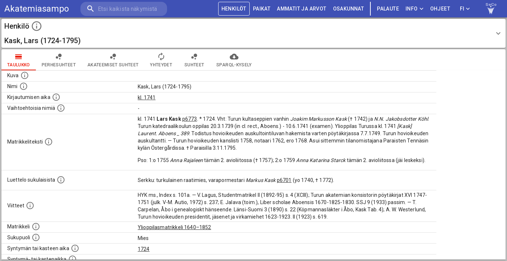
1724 (144, 249)
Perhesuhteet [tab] (59, 59)
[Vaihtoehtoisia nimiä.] (61, 108)
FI (465, 9)
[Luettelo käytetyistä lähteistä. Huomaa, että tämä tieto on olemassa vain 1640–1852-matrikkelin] (30, 205)
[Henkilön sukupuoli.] (36, 237)
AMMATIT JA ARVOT (301, 9)
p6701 (284, 180)
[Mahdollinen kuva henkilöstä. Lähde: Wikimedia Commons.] (24, 75)
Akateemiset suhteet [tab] (113, 59)
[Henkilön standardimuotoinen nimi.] (23, 86)
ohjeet (440, 9)
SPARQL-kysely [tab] (234, 59)
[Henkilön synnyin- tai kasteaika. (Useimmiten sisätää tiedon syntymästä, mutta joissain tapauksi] (75, 248)
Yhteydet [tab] (161, 59)
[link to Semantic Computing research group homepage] (491, 9)
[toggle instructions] (36, 26)
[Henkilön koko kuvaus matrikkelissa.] (48, 142)
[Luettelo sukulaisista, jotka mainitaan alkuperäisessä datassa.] (61, 180)
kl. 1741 (146, 97)
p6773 (189, 119)
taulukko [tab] (18, 59)
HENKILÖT (234, 9)
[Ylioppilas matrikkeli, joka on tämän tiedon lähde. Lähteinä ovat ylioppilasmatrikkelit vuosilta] (36, 226)
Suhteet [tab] (194, 59)
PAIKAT (261, 9)
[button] (253, 33)
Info (415, 9)
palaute (388, 9)
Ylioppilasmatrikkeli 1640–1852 (174, 227)
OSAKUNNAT (348, 9)
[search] (123, 9)
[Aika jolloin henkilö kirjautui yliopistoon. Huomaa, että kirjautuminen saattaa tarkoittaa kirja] (56, 97)
